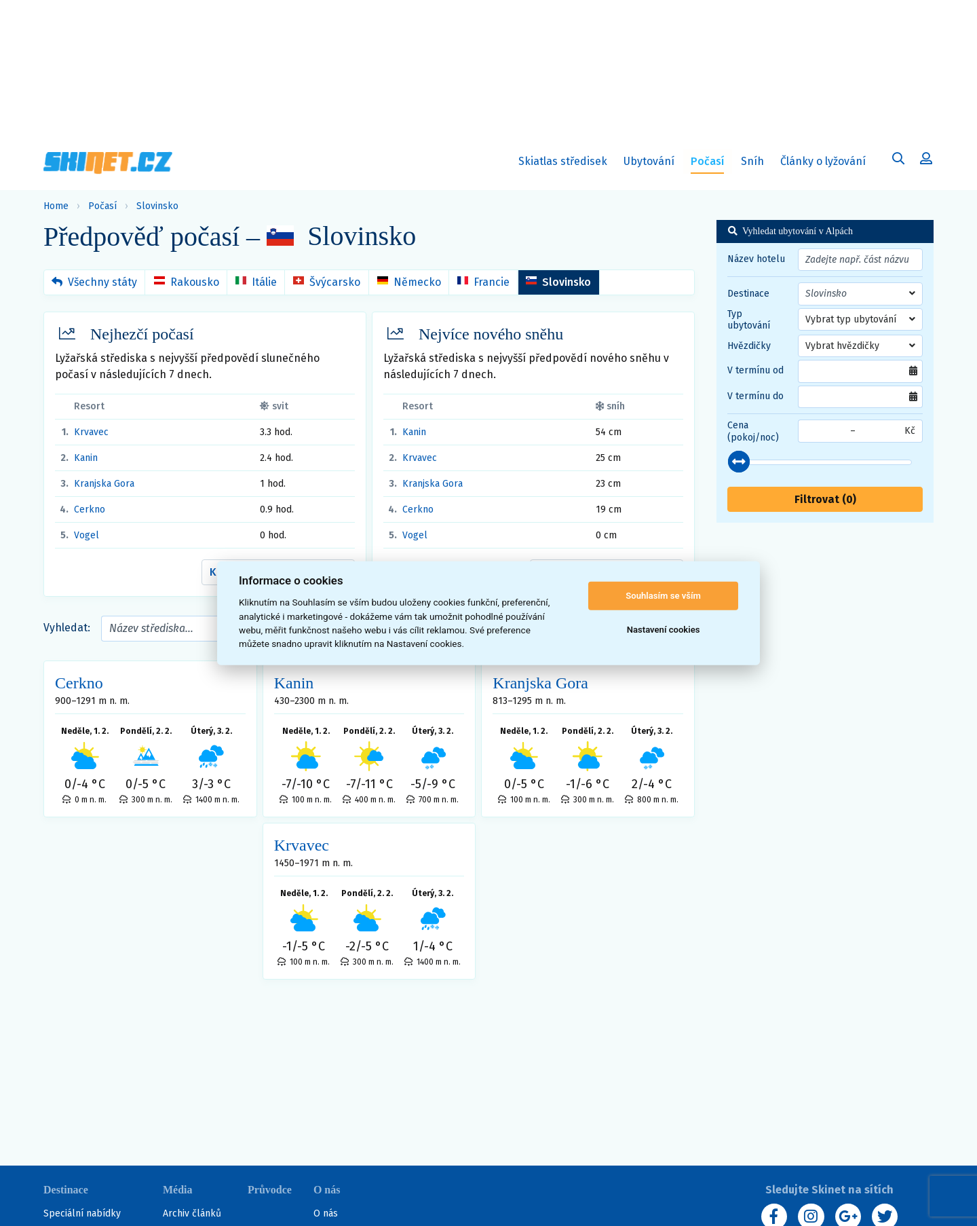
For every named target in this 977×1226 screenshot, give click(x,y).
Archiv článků (192, 1213)
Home (56, 206)
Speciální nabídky (82, 1213)
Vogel (86, 535)
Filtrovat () (825, 499)
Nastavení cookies (663, 630)
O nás (325, 1213)
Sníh (755, 164)
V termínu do (755, 396)
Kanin (86, 458)
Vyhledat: (66, 627)
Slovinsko (157, 206)
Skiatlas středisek (562, 164)
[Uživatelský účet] (898, 161)
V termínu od (755, 370)
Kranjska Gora (104, 483)
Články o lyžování (823, 161)
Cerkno (89, 509)
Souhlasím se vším (663, 596)
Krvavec (91, 432)
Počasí (102, 206)
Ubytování (652, 164)
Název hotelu (756, 259)
